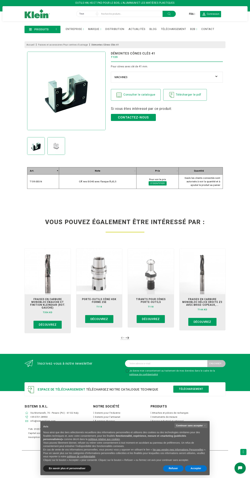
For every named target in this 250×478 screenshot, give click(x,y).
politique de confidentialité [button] (81, 456)
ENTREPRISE (74, 29)
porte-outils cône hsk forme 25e (99, 300)
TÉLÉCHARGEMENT (173, 29)
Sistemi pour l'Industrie (107, 413)
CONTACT (207, 29)
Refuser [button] (173, 468)
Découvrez (47, 324)
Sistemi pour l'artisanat (107, 417)
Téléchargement (191, 389)
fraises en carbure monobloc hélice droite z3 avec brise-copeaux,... (202, 302)
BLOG (153, 29)
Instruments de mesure (164, 417)
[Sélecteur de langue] (192, 14)
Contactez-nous (133, 117)
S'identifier (157, 183)
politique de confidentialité (143, 374)
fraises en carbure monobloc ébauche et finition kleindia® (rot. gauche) (47, 303)
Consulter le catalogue (135, 94)
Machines (121, 77)
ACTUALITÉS (137, 29)
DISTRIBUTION (114, 29)
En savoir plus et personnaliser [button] (67, 468)
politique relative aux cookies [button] (104, 439)
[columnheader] (43, 171)
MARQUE (93, 29)
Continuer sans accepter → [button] (191, 425)
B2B (192, 29)
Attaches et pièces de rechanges (170, 413)
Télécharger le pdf (185, 94)
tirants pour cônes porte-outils (151, 300)
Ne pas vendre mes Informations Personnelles (178, 449)
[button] (210, 14)
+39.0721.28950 (38, 417)
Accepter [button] (196, 468)
